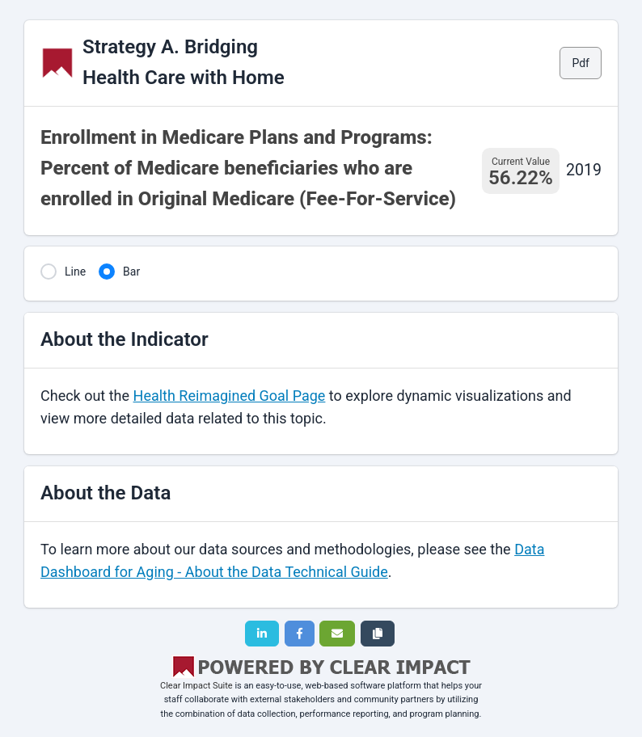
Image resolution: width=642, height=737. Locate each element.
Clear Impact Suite (196, 685)
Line (75, 271)
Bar (131, 271)
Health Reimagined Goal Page (229, 395)
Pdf (580, 63)
